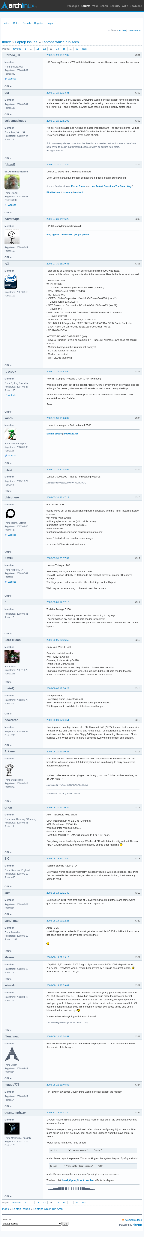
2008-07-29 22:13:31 (57, 92)
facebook (67, 234)
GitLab (104, 5)
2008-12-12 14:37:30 (57, 1112)
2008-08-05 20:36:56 (57, 640)
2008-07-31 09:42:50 (57, 371)
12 (44, 48)
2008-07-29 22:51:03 (57, 120)
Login (50, 23)
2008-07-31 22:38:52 (57, 469)
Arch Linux (19, 5)
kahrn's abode (54, 433)
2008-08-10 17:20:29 (57, 807)
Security (115, 5)
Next (84, 48)
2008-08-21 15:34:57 (57, 1036)
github (56, 234)
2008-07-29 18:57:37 (57, 55)
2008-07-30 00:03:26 (57, 164)
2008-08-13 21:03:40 (57, 858)
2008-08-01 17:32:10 (57, 602)
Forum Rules (78, 186)
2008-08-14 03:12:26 (57, 920)
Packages (73, 5)
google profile (81, 234)
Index (7, 23)
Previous (16, 48)
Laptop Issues (26, 42)
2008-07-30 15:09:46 (57, 263)
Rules (16, 23)
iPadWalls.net (71, 433)
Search (27, 23)
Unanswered (134, 30)
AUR (125, 5)
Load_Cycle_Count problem (78, 1180)
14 (57, 48)
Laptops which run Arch (60, 42)
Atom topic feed (133, 1219)
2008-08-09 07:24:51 (57, 720)
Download (136, 5)
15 (64, 48)
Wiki (95, 5)
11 (37, 48)
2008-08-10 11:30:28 (57, 751)
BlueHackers (53, 192)
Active (122, 30)
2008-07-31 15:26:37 (57, 418)
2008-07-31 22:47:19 (57, 497)
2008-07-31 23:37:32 (57, 558)
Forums (85, 5)
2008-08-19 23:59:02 (57, 985)
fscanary (67, 192)
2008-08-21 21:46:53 (57, 1084)
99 (77, 48)
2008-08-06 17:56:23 (57, 688)
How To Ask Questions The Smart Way (111, 186)
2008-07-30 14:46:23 (57, 219)
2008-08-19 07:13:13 (57, 957)
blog (48, 234)
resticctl (78, 192)
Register (38, 23)
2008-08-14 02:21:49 (57, 892)
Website (12, 78)
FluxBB (137, 1224)
